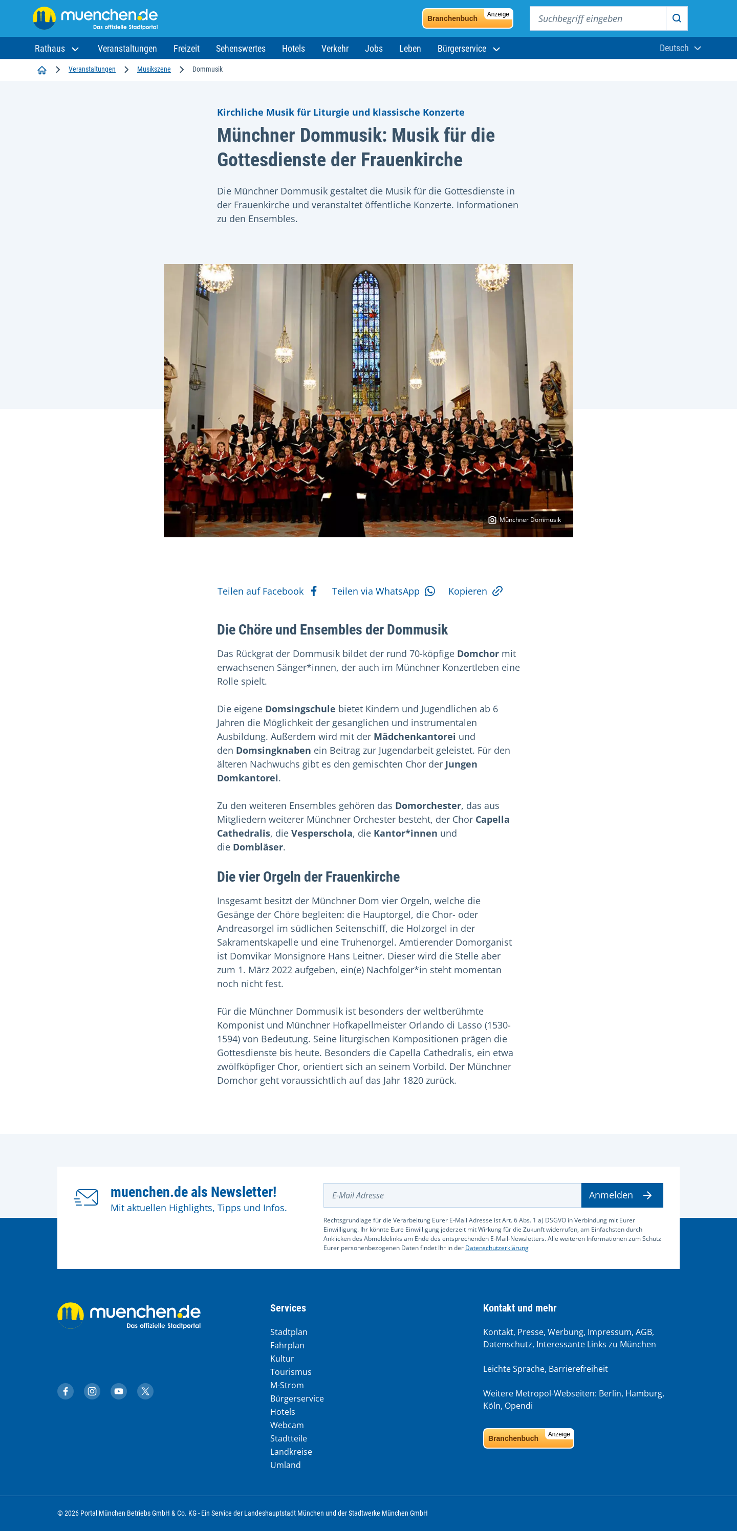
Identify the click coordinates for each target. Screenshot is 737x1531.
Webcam (287, 1425)
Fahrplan (287, 1345)
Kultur (282, 1358)
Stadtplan (289, 1332)
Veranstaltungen (92, 69)
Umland (285, 1465)
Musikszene (154, 69)
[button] (58, 48)
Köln (492, 1405)
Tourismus (291, 1371)
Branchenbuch (469, 16)
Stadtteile (288, 1438)
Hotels (282, 1411)
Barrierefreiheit (578, 1368)
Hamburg (643, 1393)
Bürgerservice (297, 1398)
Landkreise (291, 1451)
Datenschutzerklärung (497, 1247)
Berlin (610, 1393)
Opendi (519, 1405)
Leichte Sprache (514, 1368)
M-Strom (287, 1385)
